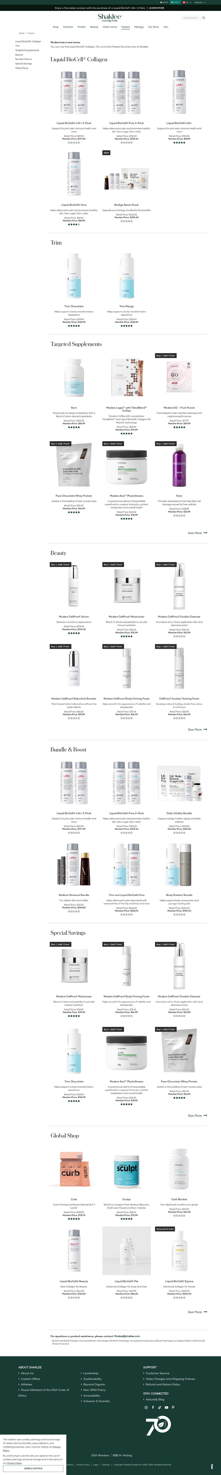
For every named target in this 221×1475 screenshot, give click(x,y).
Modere (126, 27)
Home (21, 33)
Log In (164, 2)
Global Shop (21, 68)
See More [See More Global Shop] (197, 1312)
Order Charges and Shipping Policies (170, 1378)
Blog (155, 1399)
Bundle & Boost (23, 59)
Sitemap (106, 1465)
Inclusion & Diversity (96, 1401)
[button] (212, 1467)
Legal (95, 1465)
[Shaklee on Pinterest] (173, 1408)
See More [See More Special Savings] (197, 1115)
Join (165, 27)
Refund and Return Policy (163, 1384)
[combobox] (192, 18)
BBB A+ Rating (122, 1455)
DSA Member (100, 1455)
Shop (56, 27)
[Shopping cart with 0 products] (175, 2)
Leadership (91, 1373)
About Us (27, 1373)
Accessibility (91, 1395)
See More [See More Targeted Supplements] (197, 533)
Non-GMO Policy (94, 1390)
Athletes (26, 1384)
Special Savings (23, 63)
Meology (139, 27)
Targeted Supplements (27, 50)
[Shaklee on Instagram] (146, 1408)
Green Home (110, 27)
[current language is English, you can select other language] (200, 2)
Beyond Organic (94, 1384)
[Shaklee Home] (110, 18)
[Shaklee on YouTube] (166, 1408)
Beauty (94, 27)
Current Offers (30, 1378)
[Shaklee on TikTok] (160, 1406)
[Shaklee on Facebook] (153, 1408)
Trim (17, 45)
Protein (82, 27)
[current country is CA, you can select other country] (187, 2)
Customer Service (157, 1373)
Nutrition (68, 27)
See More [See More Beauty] (197, 729)
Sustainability (92, 1378)
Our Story (153, 27)
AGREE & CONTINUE (33, 1468)
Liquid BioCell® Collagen (28, 41)
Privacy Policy (83, 1465)
